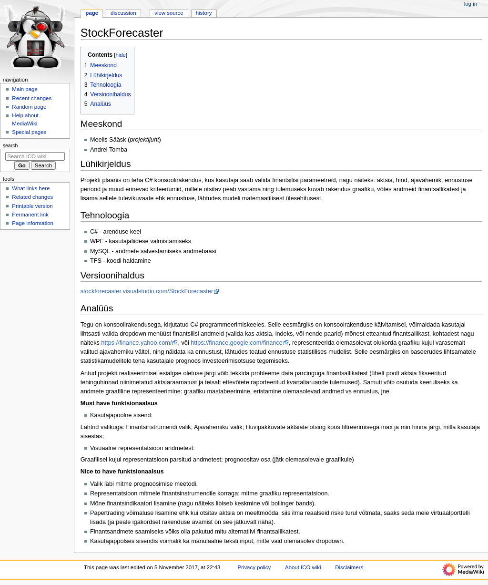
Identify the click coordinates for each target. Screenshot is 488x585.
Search (10, 145)
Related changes (32, 197)
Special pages (29, 132)
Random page (29, 107)
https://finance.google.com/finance (237, 342)
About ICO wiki (303, 567)
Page (91, 13)
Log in (470, 4)
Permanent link (30, 214)
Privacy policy (254, 567)
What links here (31, 188)
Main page (25, 89)
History (204, 13)
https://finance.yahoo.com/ (136, 342)
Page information (32, 223)
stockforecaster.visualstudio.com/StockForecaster (147, 291)
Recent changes (31, 98)
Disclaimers (349, 567)
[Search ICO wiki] (35, 156)
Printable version (32, 206)
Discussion (123, 13)
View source (168, 13)
